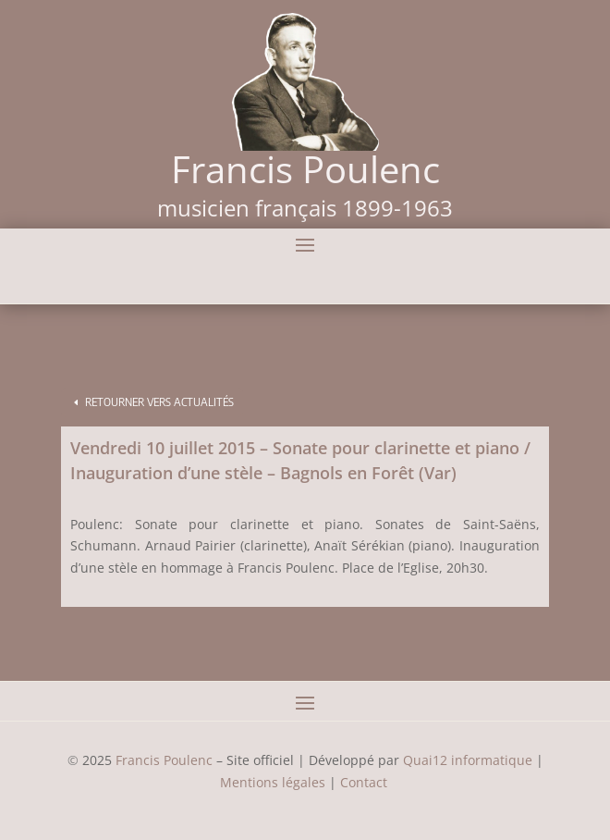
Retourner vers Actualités (159, 402)
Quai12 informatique (467, 760)
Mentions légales (272, 782)
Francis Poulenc (164, 760)
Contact (365, 782)
